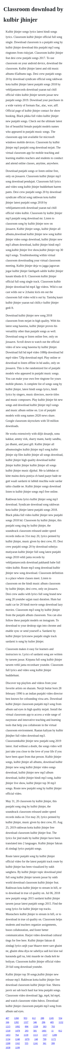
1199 (17, 1047)
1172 (53, 1039)
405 (52, 1022)
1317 (45, 1035)
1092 (17, 1026)
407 (7, 1018)
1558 (35, 1026)
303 (44, 1026)
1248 (17, 1039)
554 (60, 1018)
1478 (17, 1030)
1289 (54, 1035)
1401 (44, 1030)
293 (26, 1030)
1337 (26, 1022)
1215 (8, 1026)
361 (44, 1043)
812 (60, 1030)
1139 (26, 1035)
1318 (8, 1030)
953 (25, 1018)
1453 (8, 1035)
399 (53, 1043)
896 (26, 1026)
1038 (8, 1047)
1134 (8, 1039)
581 (35, 1030)
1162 (17, 1043)
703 (53, 1026)
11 (52, 1030)
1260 (16, 1018)
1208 (8, 1043)
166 (7, 1022)
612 (34, 1018)
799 (44, 1039)
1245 (51, 1018)
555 (26, 1043)
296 (43, 1022)
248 (36, 1039)
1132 (61, 1022)
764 (17, 1035)
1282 (16, 1022)
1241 (35, 1043)
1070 (27, 1039)
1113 (35, 1035)
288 (42, 1018)
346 (35, 1022)
